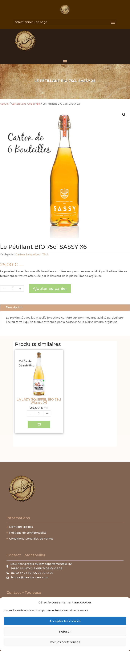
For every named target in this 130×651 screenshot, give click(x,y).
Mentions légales (21, 527)
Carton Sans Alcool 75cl (25, 103)
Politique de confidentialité (28, 532)
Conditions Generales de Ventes (31, 538)
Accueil (4, 103)
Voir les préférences (65, 642)
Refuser (65, 631)
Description (14, 307)
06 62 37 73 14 (21, 573)
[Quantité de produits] (12, 288)
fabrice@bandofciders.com (29, 577)
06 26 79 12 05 (43, 573)
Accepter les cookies (65, 621)
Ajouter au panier (50, 288)
